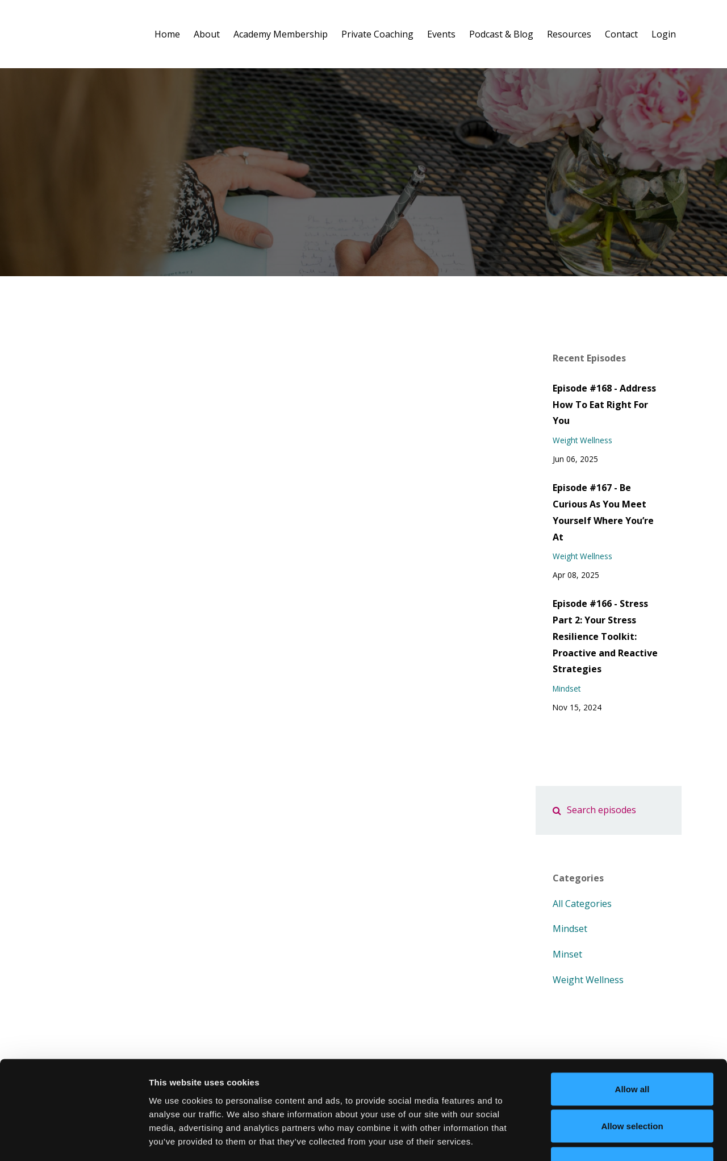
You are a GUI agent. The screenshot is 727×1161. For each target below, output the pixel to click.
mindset (566, 688)
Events (441, 34)
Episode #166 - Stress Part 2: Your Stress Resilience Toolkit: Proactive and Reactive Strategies (605, 636)
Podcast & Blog (501, 34)
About (207, 34)
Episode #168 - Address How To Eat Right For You (604, 404)
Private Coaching (377, 34)
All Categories (582, 903)
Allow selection (632, 1049)
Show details (596, 1138)
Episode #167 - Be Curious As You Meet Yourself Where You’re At (603, 512)
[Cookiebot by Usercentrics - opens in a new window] (73, 1138)
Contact (621, 34)
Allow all (632, 1012)
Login (663, 34)
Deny (632, 1086)
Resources (569, 34)
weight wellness (582, 440)
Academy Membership (280, 34)
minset (567, 954)
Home (167, 34)
